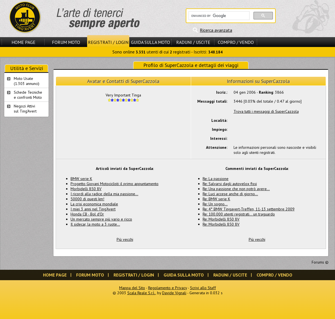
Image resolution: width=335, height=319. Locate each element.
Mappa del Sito (132, 287)
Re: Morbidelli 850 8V (221, 219)
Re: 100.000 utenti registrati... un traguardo (239, 214)
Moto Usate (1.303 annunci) (26, 81)
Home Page (23, 42)
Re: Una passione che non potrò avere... (236, 188)
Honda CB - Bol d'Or (87, 214)
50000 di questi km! (87, 198)
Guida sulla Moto (150, 42)
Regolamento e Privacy (167, 287)
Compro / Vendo (236, 42)
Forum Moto (66, 42)
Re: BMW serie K (216, 198)
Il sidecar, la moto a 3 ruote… (95, 224)
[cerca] (218, 16)
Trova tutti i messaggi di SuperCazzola (266, 111)
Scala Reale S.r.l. (141, 292)
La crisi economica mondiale (94, 203)
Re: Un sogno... (215, 203)
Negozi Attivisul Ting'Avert (25, 109)
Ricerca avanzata (216, 30)
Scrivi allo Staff (203, 287)
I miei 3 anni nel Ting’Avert (93, 209)
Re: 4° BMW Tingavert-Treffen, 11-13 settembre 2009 (249, 209)
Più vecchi (125, 239)
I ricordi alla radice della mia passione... (104, 193)
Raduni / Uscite (193, 42)
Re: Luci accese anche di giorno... (230, 193)
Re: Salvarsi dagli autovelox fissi (230, 183)
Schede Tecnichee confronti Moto (28, 95)
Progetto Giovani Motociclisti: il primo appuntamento (115, 183)
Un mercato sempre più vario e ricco (101, 219)
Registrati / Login (108, 42)
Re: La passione (215, 178)
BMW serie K (81, 178)
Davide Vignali (174, 292)
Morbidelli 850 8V (86, 188)
